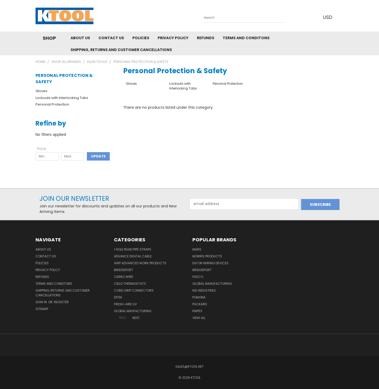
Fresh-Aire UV (125, 304)
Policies (140, 38)
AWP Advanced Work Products (140, 263)
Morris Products (207, 256)
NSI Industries (204, 290)
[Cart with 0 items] (342, 17)
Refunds (205, 38)
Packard (199, 304)
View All (199, 318)
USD (328, 17)
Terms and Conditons (246, 38)
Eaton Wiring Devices (210, 263)
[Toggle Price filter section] (44, 148)
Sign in (42, 302)
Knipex (197, 311)
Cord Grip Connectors (134, 290)
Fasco (197, 277)
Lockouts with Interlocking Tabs (62, 97)
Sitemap (42, 309)
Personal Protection (52, 104)
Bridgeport (123, 270)
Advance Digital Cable (133, 256)
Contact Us (111, 38)
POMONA (199, 297)
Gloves (41, 90)
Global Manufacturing (212, 283)
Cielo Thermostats (130, 283)
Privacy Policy (173, 38)
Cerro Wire (123, 277)
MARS (196, 249)
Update (98, 156)
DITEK (118, 297)
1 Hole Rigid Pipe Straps (132, 249)
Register (61, 302)
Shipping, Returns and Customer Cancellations (121, 49)
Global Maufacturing (132, 311)
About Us (80, 38)
